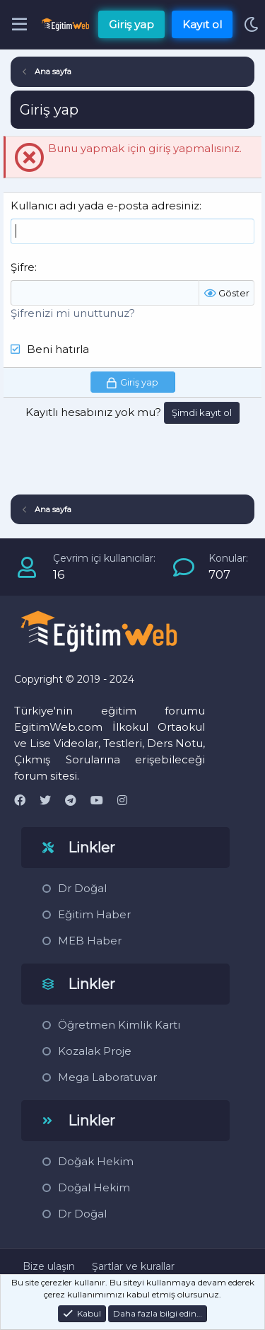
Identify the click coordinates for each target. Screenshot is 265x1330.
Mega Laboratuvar (107, 1077)
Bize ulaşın (49, 1266)
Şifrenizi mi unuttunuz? (73, 313)
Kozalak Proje (94, 1051)
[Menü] (19, 24)
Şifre (23, 267)
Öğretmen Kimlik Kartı (119, 1024)
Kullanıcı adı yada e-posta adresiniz (105, 205)
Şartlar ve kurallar (133, 1266)
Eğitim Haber (94, 914)
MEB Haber (90, 940)
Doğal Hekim (94, 1187)
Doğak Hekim (96, 1161)
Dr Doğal (82, 888)
